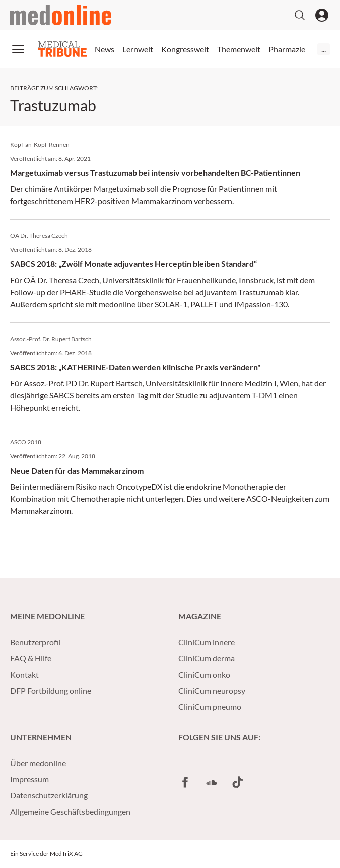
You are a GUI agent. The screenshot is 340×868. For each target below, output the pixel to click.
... (323, 49)
